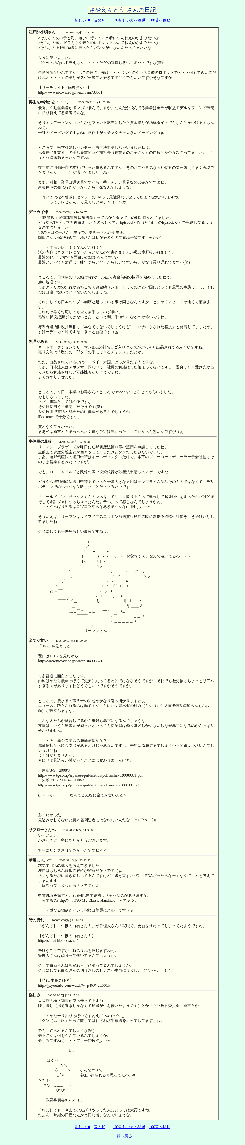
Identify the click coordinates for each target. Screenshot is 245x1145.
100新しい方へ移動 (129, 20)
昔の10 (99, 20)
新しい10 (82, 20)
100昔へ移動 (159, 20)
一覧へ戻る (122, 1136)
